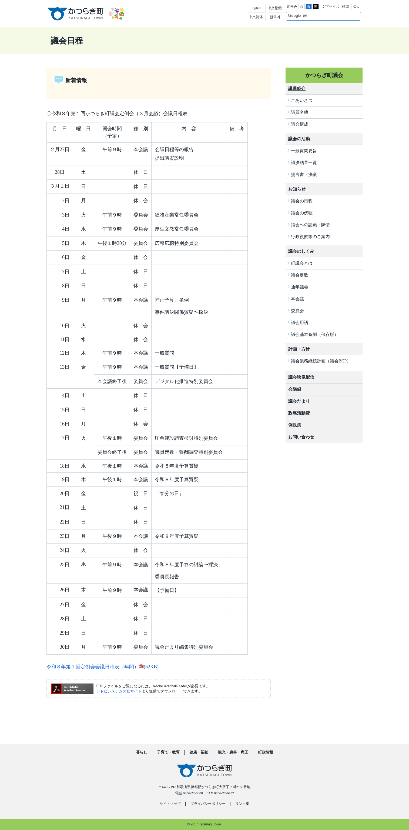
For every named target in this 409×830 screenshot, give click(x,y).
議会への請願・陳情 (310, 224)
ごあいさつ (302, 100)
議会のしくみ (301, 251)
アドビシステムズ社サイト (119, 691)
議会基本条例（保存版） (314, 334)
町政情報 (265, 752)
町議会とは (302, 263)
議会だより (299, 401)
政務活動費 (299, 413)
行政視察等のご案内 (310, 236)
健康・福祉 (198, 752)
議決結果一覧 (304, 162)
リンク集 (242, 803)
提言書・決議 (304, 174)
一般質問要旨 (304, 150)
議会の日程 (302, 201)
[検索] (318, 16)
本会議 (297, 298)
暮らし (141, 752)
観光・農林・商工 (233, 752)
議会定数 (299, 275)
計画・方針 (299, 349)
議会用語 (299, 322)
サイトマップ (170, 803)
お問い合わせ (301, 437)
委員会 (297, 310)
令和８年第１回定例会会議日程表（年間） (102, 666)
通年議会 (299, 287)
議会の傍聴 (302, 213)
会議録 (294, 389)
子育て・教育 (168, 752)
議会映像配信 (301, 377)
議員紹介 (297, 88)
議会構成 (299, 124)
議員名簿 (299, 112)
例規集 (294, 425)
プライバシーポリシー (208, 803)
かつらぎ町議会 (324, 75)
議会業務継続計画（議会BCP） (321, 361)
